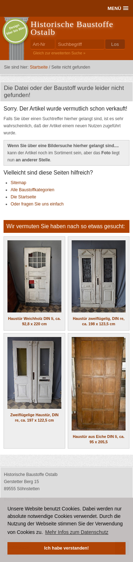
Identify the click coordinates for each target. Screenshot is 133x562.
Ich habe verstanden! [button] (66, 548)
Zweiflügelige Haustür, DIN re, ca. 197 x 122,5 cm (34, 380)
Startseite (39, 67)
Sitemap (18, 182)
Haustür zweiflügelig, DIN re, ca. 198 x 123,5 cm (99, 283)
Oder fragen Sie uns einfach (37, 204)
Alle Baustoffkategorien (32, 189)
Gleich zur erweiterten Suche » (59, 53)
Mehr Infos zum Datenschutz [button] (76, 532)
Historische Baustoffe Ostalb (72, 28)
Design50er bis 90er (16, 29)
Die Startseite (23, 196)
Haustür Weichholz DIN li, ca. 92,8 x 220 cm (34, 283)
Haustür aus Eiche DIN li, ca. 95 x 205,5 (99, 390)
